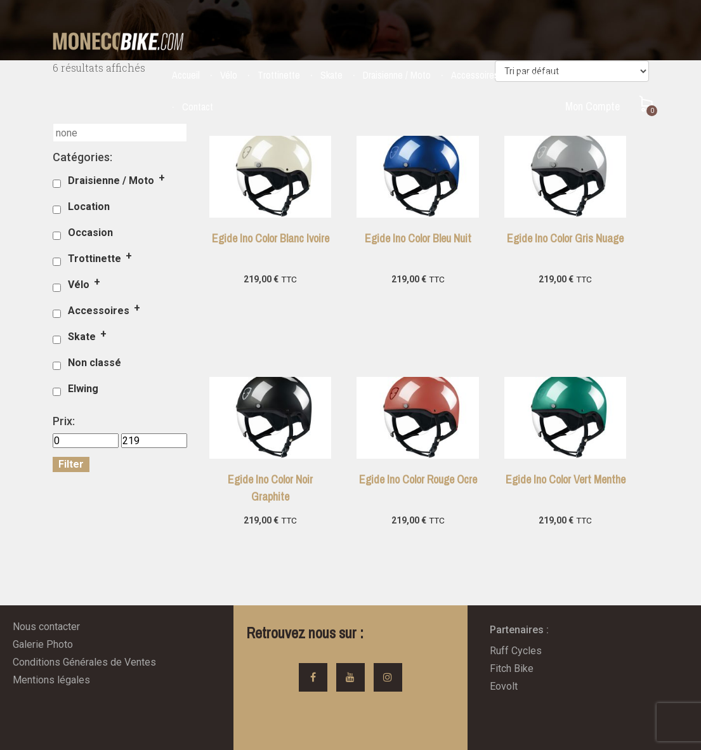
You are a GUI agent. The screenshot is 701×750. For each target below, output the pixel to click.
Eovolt (504, 686)
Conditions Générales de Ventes (84, 662)
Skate (331, 75)
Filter (71, 464)
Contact (197, 106)
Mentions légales (51, 680)
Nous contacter (46, 627)
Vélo (228, 75)
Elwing (83, 389)
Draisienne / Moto (397, 75)
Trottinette (279, 75)
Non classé (94, 363)
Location (591, 75)
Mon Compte (592, 106)
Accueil (186, 75)
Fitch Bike (512, 668)
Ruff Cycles (516, 651)
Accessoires (475, 75)
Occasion (536, 75)
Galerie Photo (43, 644)
